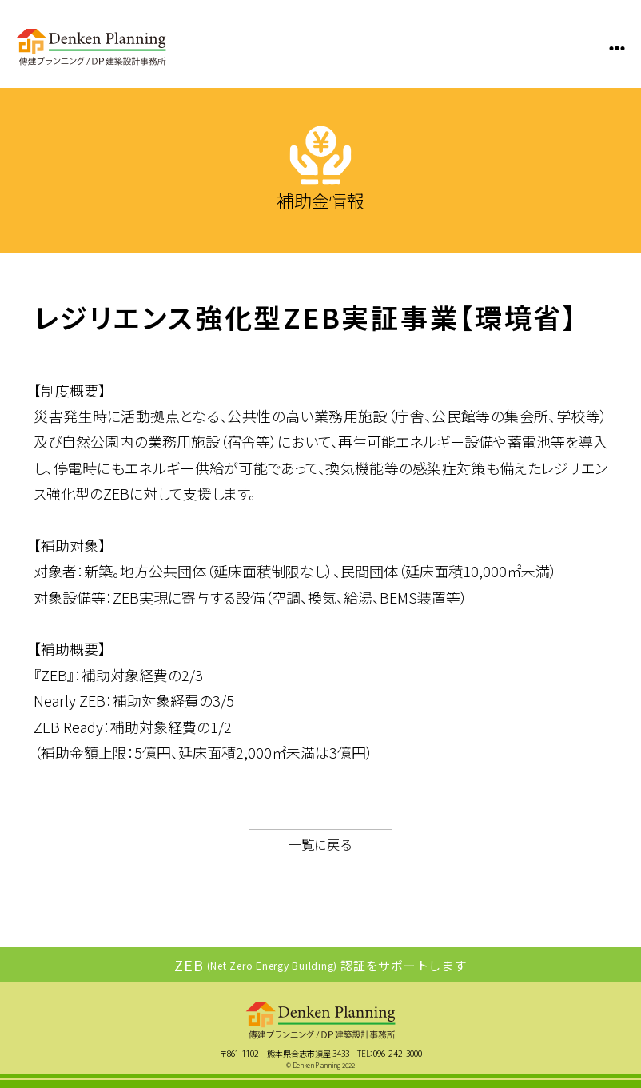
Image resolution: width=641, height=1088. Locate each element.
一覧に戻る (320, 844)
